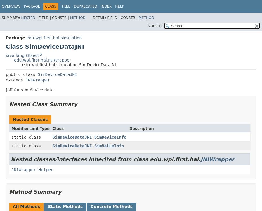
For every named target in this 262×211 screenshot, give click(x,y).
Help (119, 6)
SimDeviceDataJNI (57, 74)
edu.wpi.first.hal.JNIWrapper (42, 60)
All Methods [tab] (26, 206)
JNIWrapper (37, 80)
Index (106, 6)
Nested (28, 18)
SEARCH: (155, 26)
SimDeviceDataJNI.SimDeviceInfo (89, 137)
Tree (65, 6)
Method (78, 18)
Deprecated (85, 6)
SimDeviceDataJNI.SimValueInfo (88, 146)
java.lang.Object (22, 55)
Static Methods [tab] (65, 206)
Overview (11, 6)
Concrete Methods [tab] (112, 206)
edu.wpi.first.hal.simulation (54, 37)
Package (32, 6)
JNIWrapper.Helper (32, 169)
